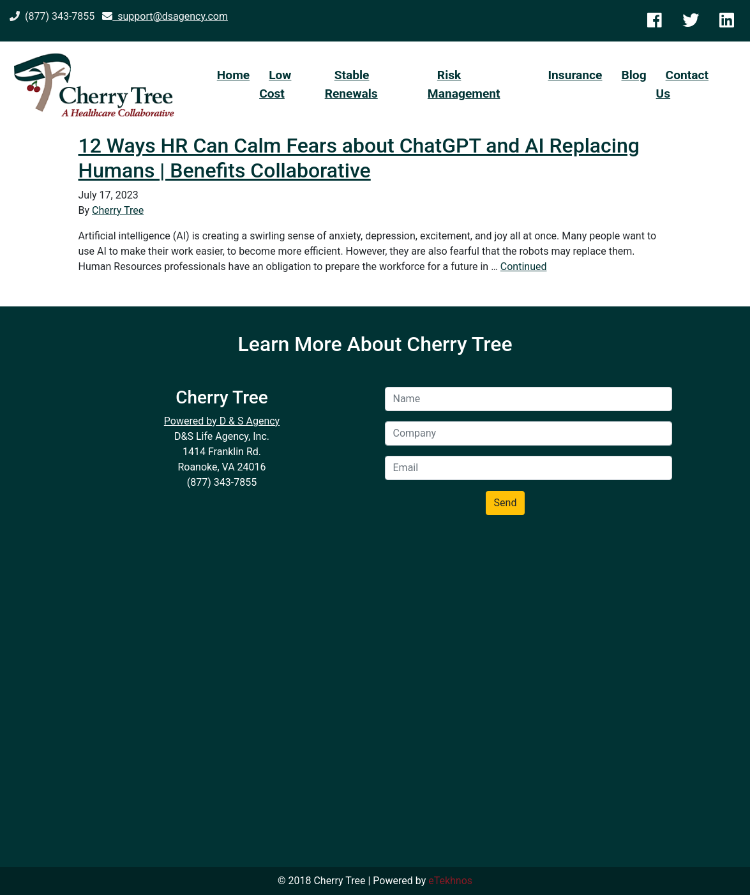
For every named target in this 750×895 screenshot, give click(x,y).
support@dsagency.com (165, 16)
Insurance (575, 75)
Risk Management (464, 84)
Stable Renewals (351, 84)
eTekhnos (450, 881)
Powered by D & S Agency (222, 421)
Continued (523, 266)
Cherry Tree (118, 210)
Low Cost (275, 84)
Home (233, 75)
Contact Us (682, 84)
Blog (633, 75)
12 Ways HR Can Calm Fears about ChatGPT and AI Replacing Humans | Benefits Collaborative (359, 157)
